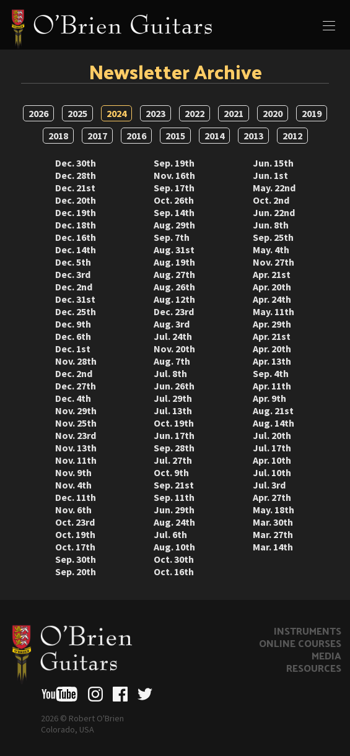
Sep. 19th (174, 163)
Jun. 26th (174, 386)
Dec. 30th (75, 163)
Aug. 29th (174, 225)
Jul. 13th (173, 410)
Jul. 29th (173, 398)
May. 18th (273, 509)
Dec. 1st (72, 348)
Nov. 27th (273, 262)
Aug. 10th (174, 547)
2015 (175, 135)
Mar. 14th (273, 547)
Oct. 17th (75, 547)
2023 (155, 113)
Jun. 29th (174, 509)
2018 (58, 135)
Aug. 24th (174, 522)
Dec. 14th (75, 249)
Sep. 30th (75, 559)
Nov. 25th (76, 423)
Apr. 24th (272, 299)
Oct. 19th (75, 534)
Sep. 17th (174, 187)
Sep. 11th (174, 497)
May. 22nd (274, 187)
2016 (136, 135)
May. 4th (271, 249)
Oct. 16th (174, 571)
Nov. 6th (73, 509)
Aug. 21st (273, 410)
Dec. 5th (73, 262)
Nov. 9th (73, 472)
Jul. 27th (173, 460)
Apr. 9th (269, 398)
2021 (233, 113)
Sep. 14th (174, 212)
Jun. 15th (273, 163)
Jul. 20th (272, 435)
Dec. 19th (75, 212)
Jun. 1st (270, 175)
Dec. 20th (75, 200)
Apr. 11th (272, 386)
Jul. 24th (173, 336)
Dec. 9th (73, 324)
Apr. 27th (272, 497)
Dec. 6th (73, 336)
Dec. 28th (75, 175)
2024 (116, 113)
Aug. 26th (174, 286)
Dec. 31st (75, 299)
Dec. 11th (75, 497)
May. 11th (273, 311)
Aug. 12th (174, 299)
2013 (253, 135)
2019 (312, 113)
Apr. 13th (272, 361)
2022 (194, 113)
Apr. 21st (272, 274)
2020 (272, 113)
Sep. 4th (271, 373)
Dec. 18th (75, 225)
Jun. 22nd (274, 212)
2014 (214, 135)
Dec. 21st (75, 187)
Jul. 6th (170, 534)
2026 (38, 113)
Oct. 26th (174, 200)
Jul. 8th (170, 373)
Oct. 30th (174, 559)
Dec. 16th (75, 237)
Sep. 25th (273, 237)
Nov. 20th (174, 348)
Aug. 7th (172, 361)
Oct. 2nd (271, 200)
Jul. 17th (272, 447)
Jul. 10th (272, 472)
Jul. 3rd (269, 485)
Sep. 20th (75, 571)
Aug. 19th (174, 262)
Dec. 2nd (73, 286)
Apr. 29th (272, 324)
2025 (77, 113)
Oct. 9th (171, 472)
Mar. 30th (273, 522)
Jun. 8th (271, 225)
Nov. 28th (76, 361)
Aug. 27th (174, 274)
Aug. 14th (273, 423)
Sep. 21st (174, 485)
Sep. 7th (172, 237)
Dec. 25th (75, 311)
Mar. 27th (273, 534)
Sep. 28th (174, 447)
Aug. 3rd (172, 324)
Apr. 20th (272, 286)
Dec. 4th (73, 398)
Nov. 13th (76, 447)
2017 (97, 135)
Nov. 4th (73, 485)
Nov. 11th (76, 460)
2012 (292, 135)
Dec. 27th (75, 386)
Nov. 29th (76, 410)
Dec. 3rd (72, 274)
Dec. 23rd (174, 311)
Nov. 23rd (75, 435)
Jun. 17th (174, 435)
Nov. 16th (174, 175)
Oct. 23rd (75, 522)
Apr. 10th (272, 460)
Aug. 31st (174, 249)
